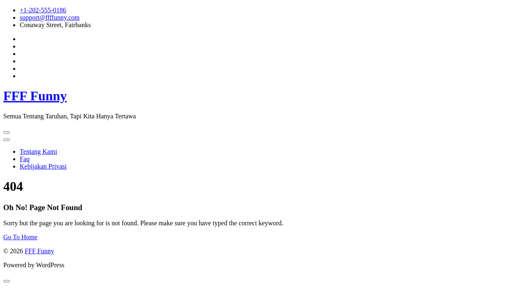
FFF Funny (35, 95)
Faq (25, 158)
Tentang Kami (38, 151)
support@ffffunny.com (50, 17)
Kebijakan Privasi (43, 166)
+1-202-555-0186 (43, 10)
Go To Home (20, 237)
